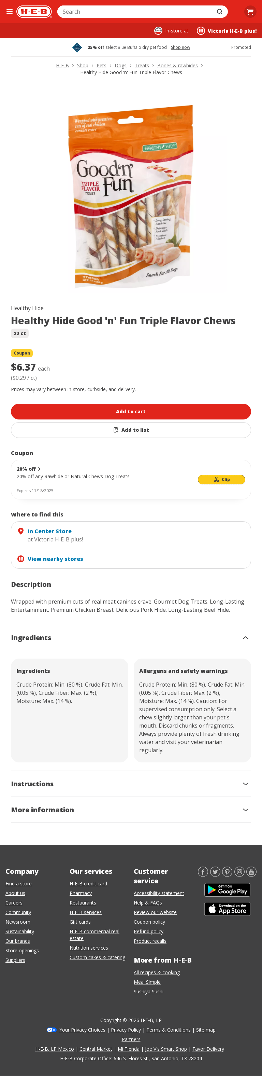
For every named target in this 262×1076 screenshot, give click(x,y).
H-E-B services (86, 912)
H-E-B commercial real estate (94, 934)
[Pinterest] (227, 875)
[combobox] (135, 11)
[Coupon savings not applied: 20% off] (131, 479)
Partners (131, 1039)
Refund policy (148, 931)
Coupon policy (149, 922)
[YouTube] (251, 875)
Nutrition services (89, 947)
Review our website (155, 912)
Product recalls (150, 941)
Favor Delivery (208, 1049)
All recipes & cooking (157, 972)
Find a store (18, 883)
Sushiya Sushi (148, 991)
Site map (206, 1029)
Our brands (17, 941)
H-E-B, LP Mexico (54, 1049)
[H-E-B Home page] (34, 11)
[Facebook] (203, 875)
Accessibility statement (159, 893)
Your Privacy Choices (82, 1029)
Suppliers (15, 960)
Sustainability (19, 931)
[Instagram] (239, 875)
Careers (14, 902)
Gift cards (80, 922)
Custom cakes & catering (97, 957)
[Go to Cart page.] (250, 11)
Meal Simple (147, 982)
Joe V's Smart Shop (166, 1049)
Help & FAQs (148, 902)
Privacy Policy (126, 1029)
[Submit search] (220, 11)
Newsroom (17, 922)
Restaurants (83, 902)
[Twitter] (215, 875)
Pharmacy (81, 893)
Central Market (95, 1049)
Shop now (180, 47)
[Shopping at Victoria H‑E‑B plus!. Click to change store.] (227, 31)
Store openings (22, 950)
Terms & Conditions (168, 1029)
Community (18, 912)
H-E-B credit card (88, 883)
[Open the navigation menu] (9, 12)
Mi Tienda (129, 1049)
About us (15, 893)
